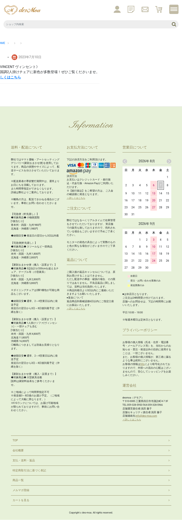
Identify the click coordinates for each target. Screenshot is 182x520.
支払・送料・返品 (24, 460)
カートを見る (21, 500)
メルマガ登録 (21, 490)
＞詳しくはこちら (77, 197)
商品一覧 (18, 480)
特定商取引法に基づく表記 (29, 470)
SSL (142, 364)
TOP (15, 440)
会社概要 (18, 450)
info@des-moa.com (146, 415)
